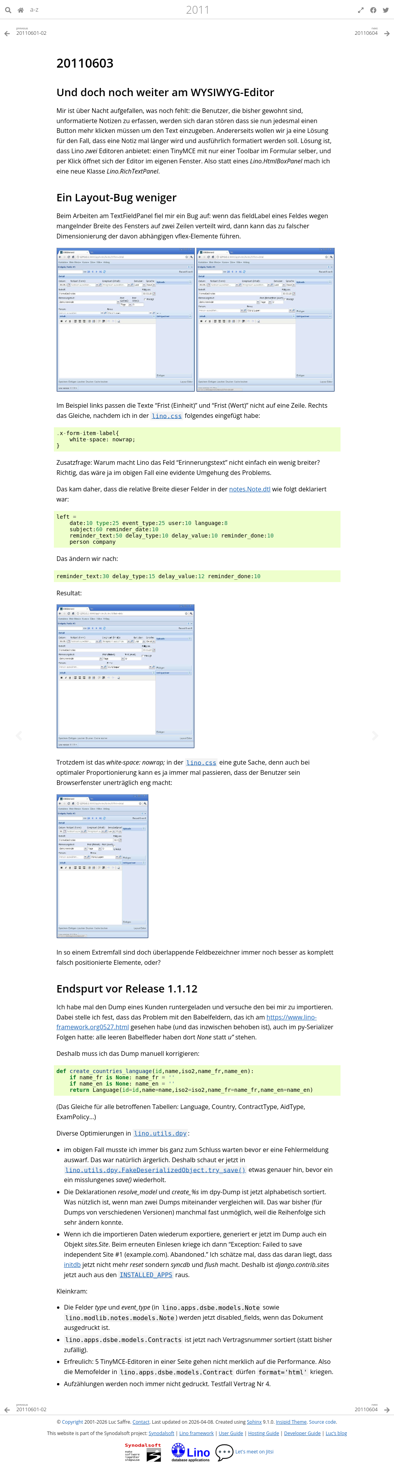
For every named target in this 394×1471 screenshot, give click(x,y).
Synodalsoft (161, 1433)
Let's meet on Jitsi (244, 1451)
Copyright (72, 1422)
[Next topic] (375, 735)
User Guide (231, 1433)
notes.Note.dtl (250, 489)
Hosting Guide (263, 1433)
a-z (34, 9)
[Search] (8, 9)
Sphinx (254, 1422)
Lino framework (196, 1433)
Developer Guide (302, 1433)
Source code (322, 1422)
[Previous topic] (18, 735)
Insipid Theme (291, 1422)
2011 (198, 9)
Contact (141, 1422)
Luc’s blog (336, 1433)
